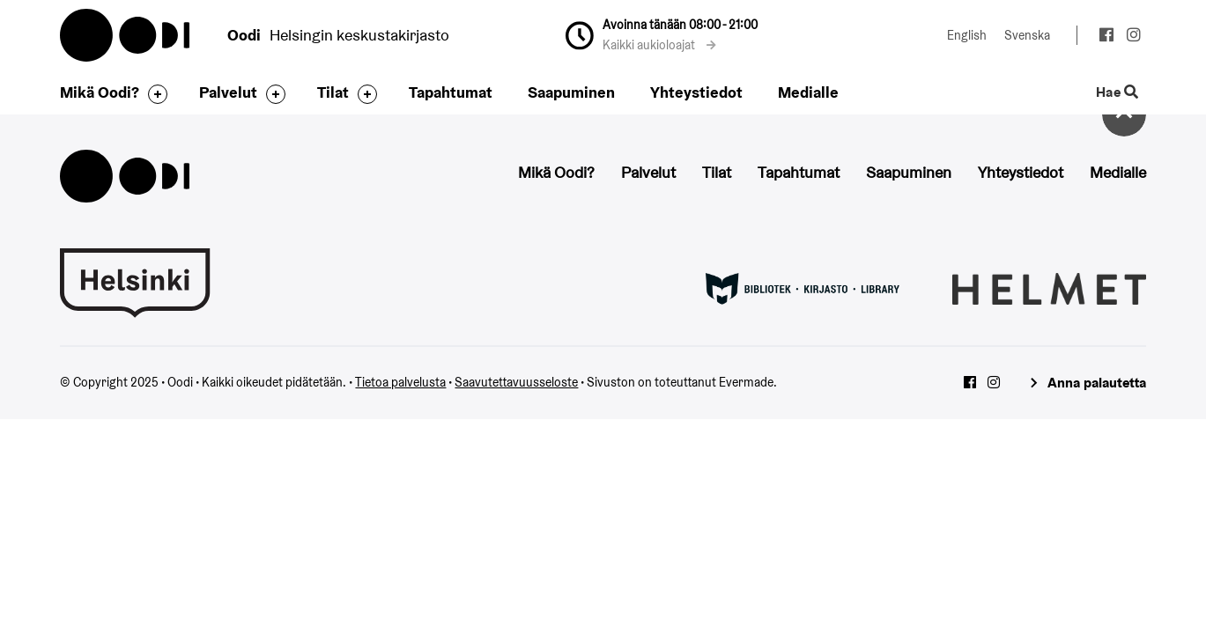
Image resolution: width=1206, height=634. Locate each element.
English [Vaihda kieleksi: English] (967, 35)
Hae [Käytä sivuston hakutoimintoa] (1116, 93)
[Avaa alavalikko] (153, 94)
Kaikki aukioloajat (659, 45)
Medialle (808, 92)
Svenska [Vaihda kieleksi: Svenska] (1027, 35)
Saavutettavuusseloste (516, 382)
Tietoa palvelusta (400, 382)
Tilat (333, 92)
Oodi (126, 35)
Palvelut (228, 92)
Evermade (746, 382)
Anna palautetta (1096, 382)
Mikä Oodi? (99, 92)
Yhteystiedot (696, 92)
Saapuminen (571, 92)
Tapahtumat (450, 92)
